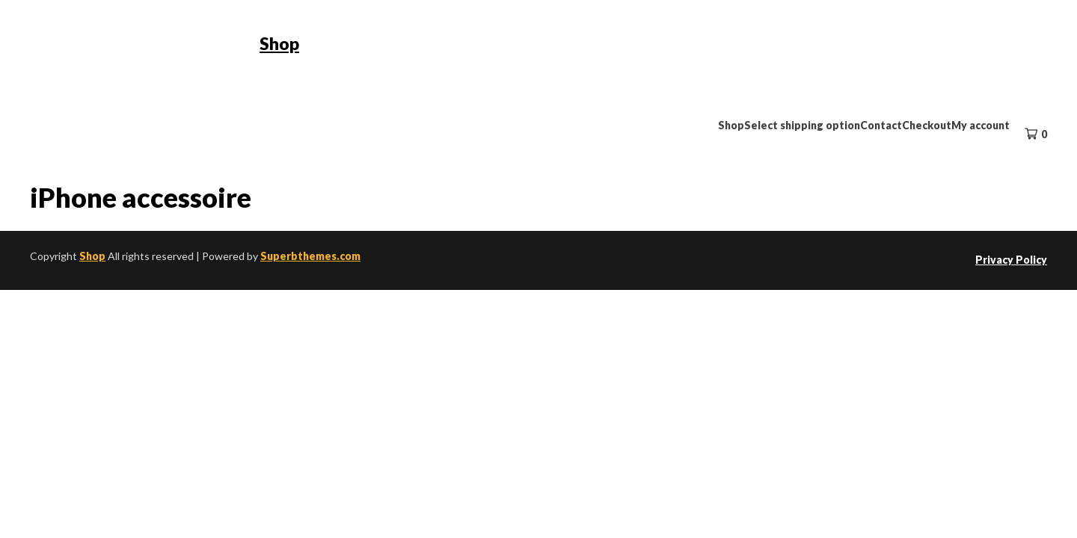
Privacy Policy (1011, 259)
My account (980, 125)
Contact (881, 125)
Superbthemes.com (310, 256)
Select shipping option (802, 125)
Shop (279, 43)
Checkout (926, 125)
